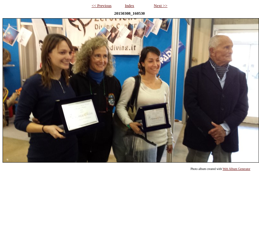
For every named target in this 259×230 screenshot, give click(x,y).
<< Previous (101, 6)
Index (129, 6)
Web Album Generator (236, 169)
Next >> (161, 6)
